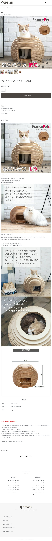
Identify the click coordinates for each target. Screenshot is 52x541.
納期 (2, 12)
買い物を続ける (4, 113)
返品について (4, 105)
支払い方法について (7, 524)
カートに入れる (26, 95)
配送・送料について (7, 516)
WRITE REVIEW (25, 456)
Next (50, 42)
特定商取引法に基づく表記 (7, 108)
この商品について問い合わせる (8, 110)
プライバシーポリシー (8, 531)
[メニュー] (50, 3)
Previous (1, 42)
